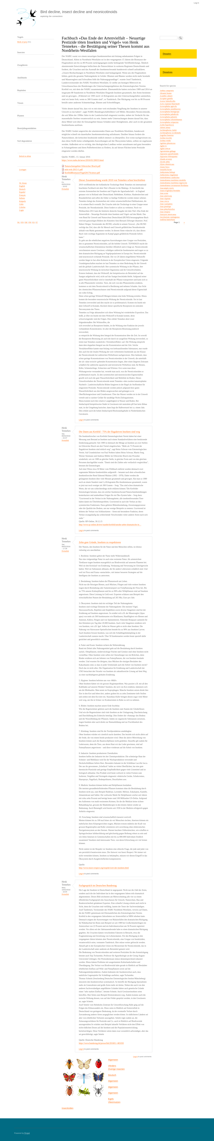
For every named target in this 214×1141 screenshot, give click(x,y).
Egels (111, 1099)
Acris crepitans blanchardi (170, 104)
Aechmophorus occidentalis (170, 133)
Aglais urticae (165, 149)
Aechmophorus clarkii (168, 130)
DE (26, 222)
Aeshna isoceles (166, 138)
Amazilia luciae (166, 170)
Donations (167, 72)
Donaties (167, 54)
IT (37, 222)
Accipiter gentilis (166, 99)
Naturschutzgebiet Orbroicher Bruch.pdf (82, 166)
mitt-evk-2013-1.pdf (74, 169)
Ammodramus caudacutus (169, 178)
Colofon (22, 207)
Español (22, 192)
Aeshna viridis (165, 141)
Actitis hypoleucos (167, 125)
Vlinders (112, 1066)
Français (22, 195)
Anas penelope (165, 207)
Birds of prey (22, 42)
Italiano (22, 198)
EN (22, 222)
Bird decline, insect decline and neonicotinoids (78, 12)
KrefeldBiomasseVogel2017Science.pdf (82, 173)
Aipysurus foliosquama (168, 156)
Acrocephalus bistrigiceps (169, 112)
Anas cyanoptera (166, 204)
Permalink (65, 189)
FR (30, 222)
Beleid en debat (25, 156)
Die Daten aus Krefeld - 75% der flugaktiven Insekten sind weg (109, 431)
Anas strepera (165, 212)
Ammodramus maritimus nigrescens (173, 183)
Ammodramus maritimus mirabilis (173, 180)
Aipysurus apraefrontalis (169, 154)
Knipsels (22, 201)
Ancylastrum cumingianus (170, 217)
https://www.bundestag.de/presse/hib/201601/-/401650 (101, 1043)
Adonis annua (165, 128)
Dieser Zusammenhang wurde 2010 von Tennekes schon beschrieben (112, 180)
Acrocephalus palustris (168, 117)
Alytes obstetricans (167, 164)
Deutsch (112, 1075)
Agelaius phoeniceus (167, 143)
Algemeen (113, 1059)
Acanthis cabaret (166, 96)
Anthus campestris (167, 91)
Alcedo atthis (165, 162)
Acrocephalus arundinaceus (170, 109)
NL (18, 222)
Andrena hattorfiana (167, 220)
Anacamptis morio (167, 188)
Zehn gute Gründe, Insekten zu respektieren (100, 542)
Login (21, 210)
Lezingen (22, 170)
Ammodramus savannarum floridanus (174, 185)
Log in (196, 3)
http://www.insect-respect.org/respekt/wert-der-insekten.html (104, 868)
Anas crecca (164, 201)
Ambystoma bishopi (167, 172)
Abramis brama (165, 93)
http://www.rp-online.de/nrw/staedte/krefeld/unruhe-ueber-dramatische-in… (110, 525)
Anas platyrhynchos (167, 209)
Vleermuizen (114, 1102)
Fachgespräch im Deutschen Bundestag (98, 885)
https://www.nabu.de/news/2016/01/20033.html (83, 160)
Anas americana (166, 196)
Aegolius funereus (166, 135)
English (22, 186)
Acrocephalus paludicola (169, 114)
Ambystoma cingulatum (169, 175)
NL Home (23, 183)
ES (33, 222)
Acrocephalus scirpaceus (169, 122)
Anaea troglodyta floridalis (170, 191)
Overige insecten (116, 1069)
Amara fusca (164, 167)
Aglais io (163, 146)
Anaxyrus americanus (168, 214)
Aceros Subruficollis (167, 101)
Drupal (27, 1133)
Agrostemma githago (168, 151)
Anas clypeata (165, 199)
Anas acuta (164, 193)
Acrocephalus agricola (168, 106)
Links (21, 204)
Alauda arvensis (166, 159)
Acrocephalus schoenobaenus (171, 120)
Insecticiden (67, 1108)
